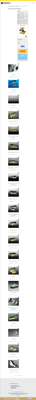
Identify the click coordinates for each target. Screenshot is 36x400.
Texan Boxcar (14, 323)
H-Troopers (13, 105)
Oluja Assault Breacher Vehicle (13, 245)
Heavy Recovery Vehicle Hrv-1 (13, 198)
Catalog (12, 6)
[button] (31, 3)
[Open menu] (34, 3)
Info (25, 36)
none (18, 40)
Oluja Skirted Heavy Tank (13, 261)
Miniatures (16, 6)
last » (21, 375)
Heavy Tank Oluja (13, 292)
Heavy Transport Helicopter (14, 121)
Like (23, 55)
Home (9, 6)
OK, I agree (30, 398)
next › (19, 375)
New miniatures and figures (14, 385)
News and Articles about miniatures (15, 386)
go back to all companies (22, 12)
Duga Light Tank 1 (14, 354)
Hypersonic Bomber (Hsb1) (14, 370)
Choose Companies (22, 51)
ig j (14, 6)
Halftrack (13, 276)
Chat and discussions (13, 387)
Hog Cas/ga (13, 74)
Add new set (22, 46)
